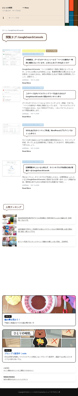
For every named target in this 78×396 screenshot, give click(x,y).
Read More (26, 83)
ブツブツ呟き (52, 51)
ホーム (4, 30)
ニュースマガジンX (53, 392)
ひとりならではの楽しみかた (34, 51)
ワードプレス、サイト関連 (33, 54)
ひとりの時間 (7, 8)
